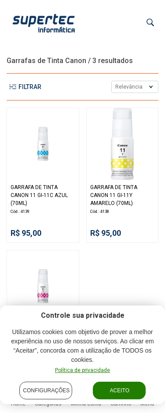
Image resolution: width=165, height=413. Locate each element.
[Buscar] (150, 22)
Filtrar (25, 86)
